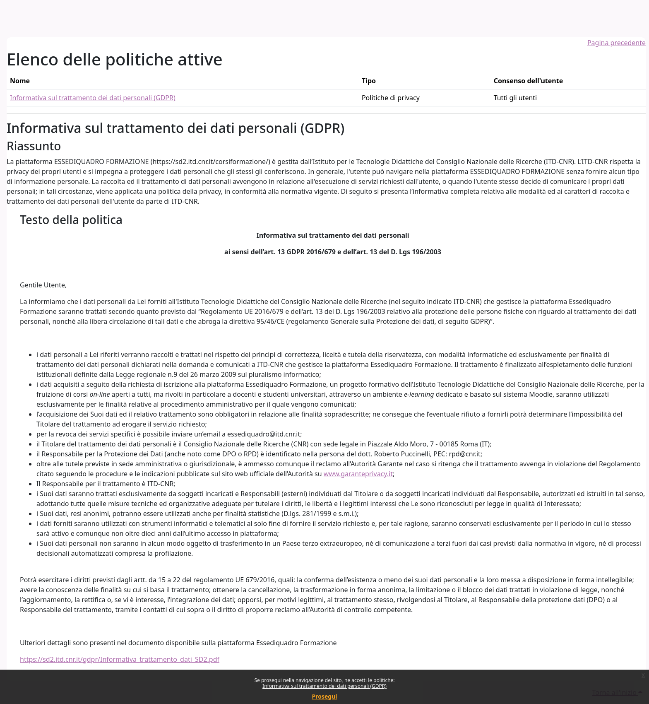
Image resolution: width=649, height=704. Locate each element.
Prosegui (324, 696)
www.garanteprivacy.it (358, 473)
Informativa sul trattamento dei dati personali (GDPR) (324, 686)
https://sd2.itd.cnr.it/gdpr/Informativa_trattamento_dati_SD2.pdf (119, 659)
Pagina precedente (616, 42)
